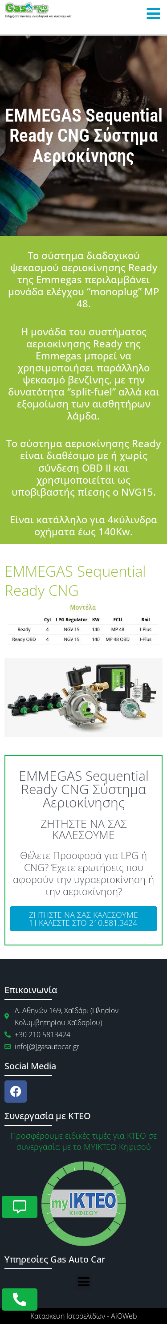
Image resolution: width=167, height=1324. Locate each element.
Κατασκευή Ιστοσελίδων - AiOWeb (83, 1316)
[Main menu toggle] (153, 13)
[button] (83, 1282)
